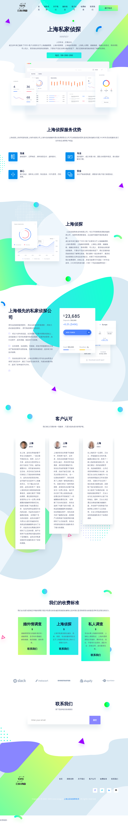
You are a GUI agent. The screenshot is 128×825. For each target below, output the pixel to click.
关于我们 (55, 8)
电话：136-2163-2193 (64, 55)
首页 (39, 8)
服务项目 (65, 8)
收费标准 (83, 8)
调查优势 (46, 8)
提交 (92, 722)
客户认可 (74, 8)
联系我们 (92, 8)
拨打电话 (108, 8)
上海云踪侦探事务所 (71, 800)
